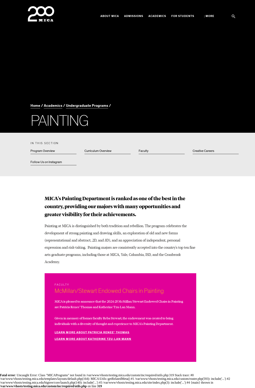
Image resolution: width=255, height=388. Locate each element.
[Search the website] (233, 16)
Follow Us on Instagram (46, 162)
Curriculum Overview (98, 151)
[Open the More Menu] (209, 16)
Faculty (143, 151)
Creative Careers (203, 151)
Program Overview (42, 151)
